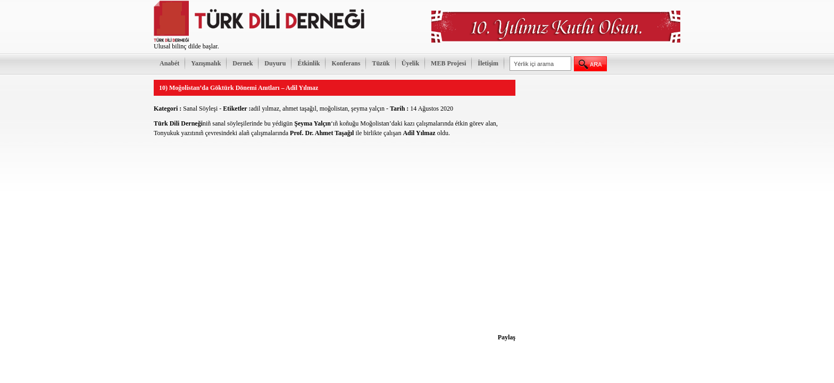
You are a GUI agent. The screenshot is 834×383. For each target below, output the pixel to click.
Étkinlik (308, 63)
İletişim (488, 63)
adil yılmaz (265, 108)
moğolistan (334, 108)
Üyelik (410, 63)
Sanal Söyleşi (200, 108)
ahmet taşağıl (299, 108)
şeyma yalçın (368, 108)
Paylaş (506, 337)
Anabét (169, 63)
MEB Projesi (448, 63)
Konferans (345, 63)
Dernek (242, 63)
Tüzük (380, 63)
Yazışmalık (206, 63)
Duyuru (275, 63)
